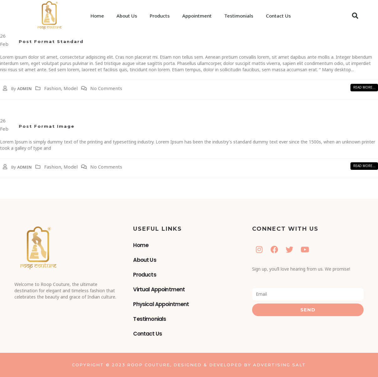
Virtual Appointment (159, 289)
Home (97, 16)
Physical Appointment (161, 304)
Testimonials (238, 16)
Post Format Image (47, 126)
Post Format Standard (51, 41)
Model (71, 88)
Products (160, 16)
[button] (355, 15)
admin (24, 88)
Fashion (52, 88)
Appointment (197, 16)
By (13, 88)
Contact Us (278, 16)
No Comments (106, 88)
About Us (127, 16)
